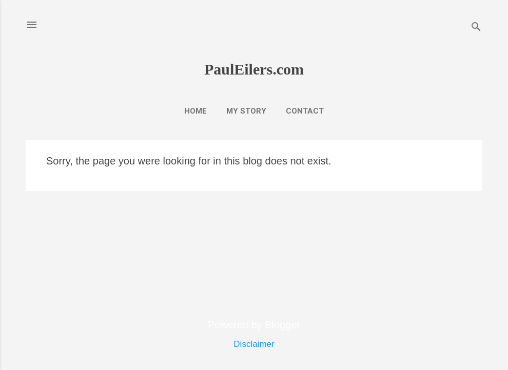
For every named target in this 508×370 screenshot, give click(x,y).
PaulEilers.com (254, 69)
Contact (305, 111)
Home (195, 111)
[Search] (476, 28)
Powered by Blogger (254, 324)
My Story (246, 111)
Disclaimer (253, 344)
